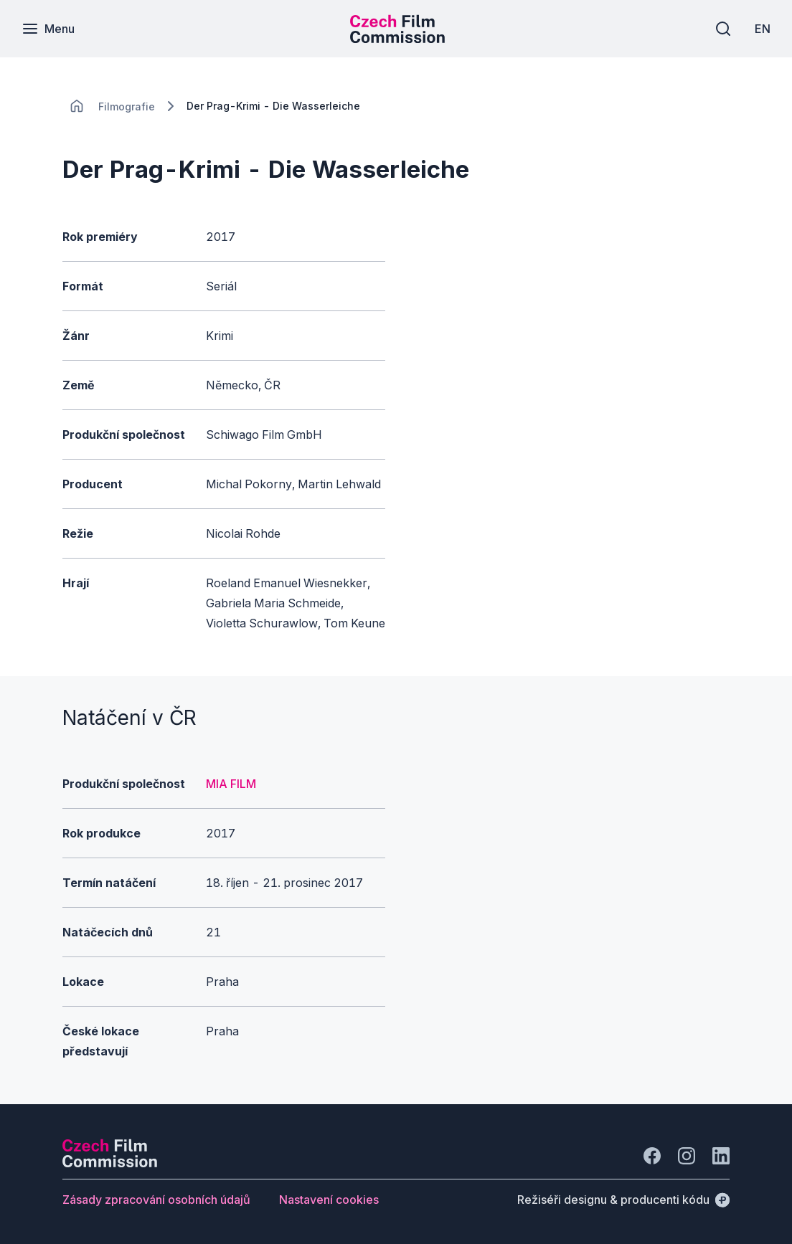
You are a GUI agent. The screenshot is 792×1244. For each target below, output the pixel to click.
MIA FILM (231, 784)
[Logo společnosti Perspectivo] (109, 1163)
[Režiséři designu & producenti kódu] (623, 1199)
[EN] (762, 28)
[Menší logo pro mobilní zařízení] (397, 39)
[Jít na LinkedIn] (721, 1156)
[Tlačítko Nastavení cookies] (329, 1199)
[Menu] (48, 28)
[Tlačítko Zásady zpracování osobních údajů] (156, 1199)
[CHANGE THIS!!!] (76, 106)
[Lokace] (126, 106)
